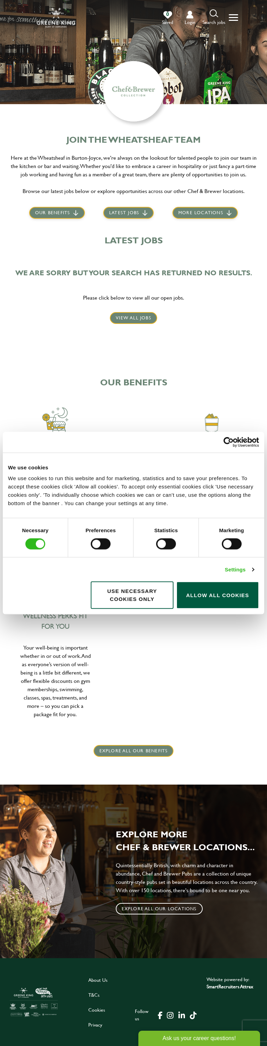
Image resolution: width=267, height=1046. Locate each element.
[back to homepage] (56, 17)
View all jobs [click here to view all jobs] (133, 318)
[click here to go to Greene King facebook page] (160, 1015)
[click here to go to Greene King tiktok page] (193, 1015)
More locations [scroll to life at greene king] (200, 213)
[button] (214, 17)
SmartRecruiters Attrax (230, 986)
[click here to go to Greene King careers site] (33, 1002)
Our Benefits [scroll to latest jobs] (52, 213)
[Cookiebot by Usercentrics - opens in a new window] (228, 442)
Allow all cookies (217, 595)
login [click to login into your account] (190, 22)
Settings (235, 569)
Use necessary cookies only (132, 595)
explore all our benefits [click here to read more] (133, 750)
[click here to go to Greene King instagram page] (170, 1015)
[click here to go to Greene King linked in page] (181, 1015)
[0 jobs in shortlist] (167, 18)
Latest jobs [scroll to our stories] (124, 213)
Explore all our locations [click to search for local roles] (159, 908)
